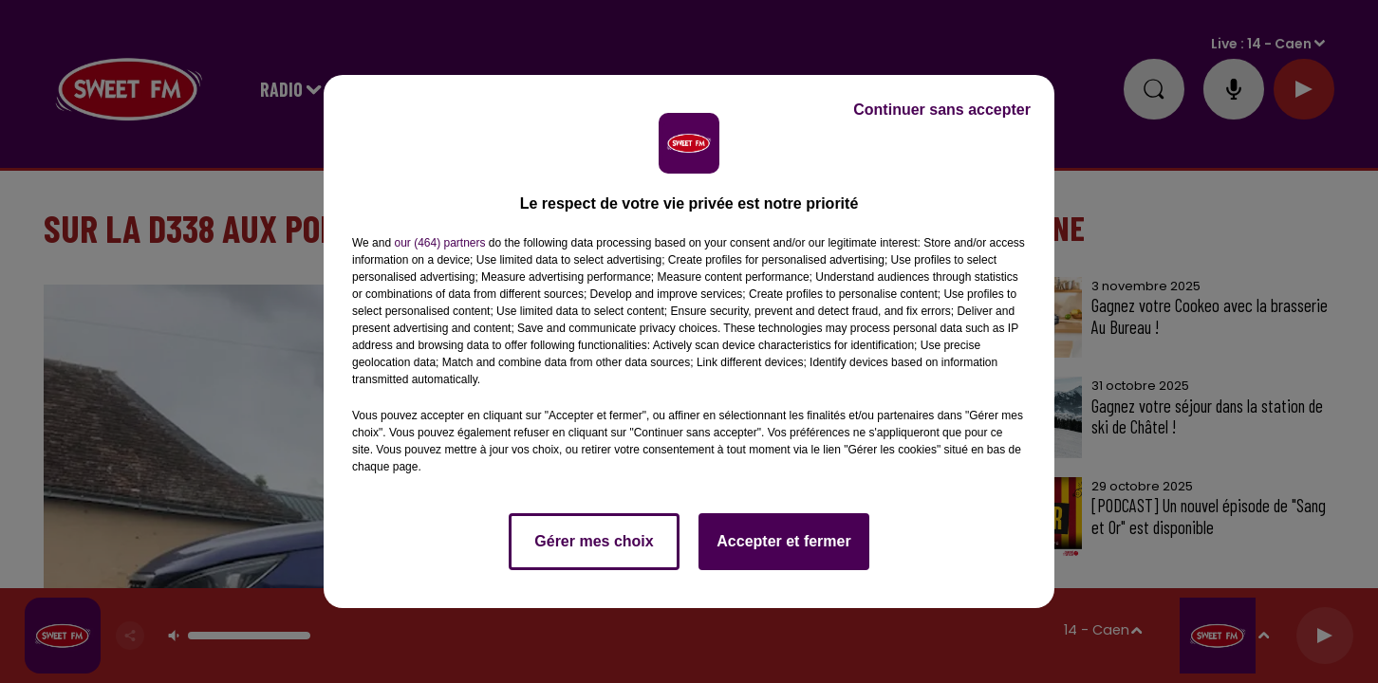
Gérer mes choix (593, 541)
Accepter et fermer (783, 541)
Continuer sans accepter (942, 110)
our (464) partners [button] (439, 242)
